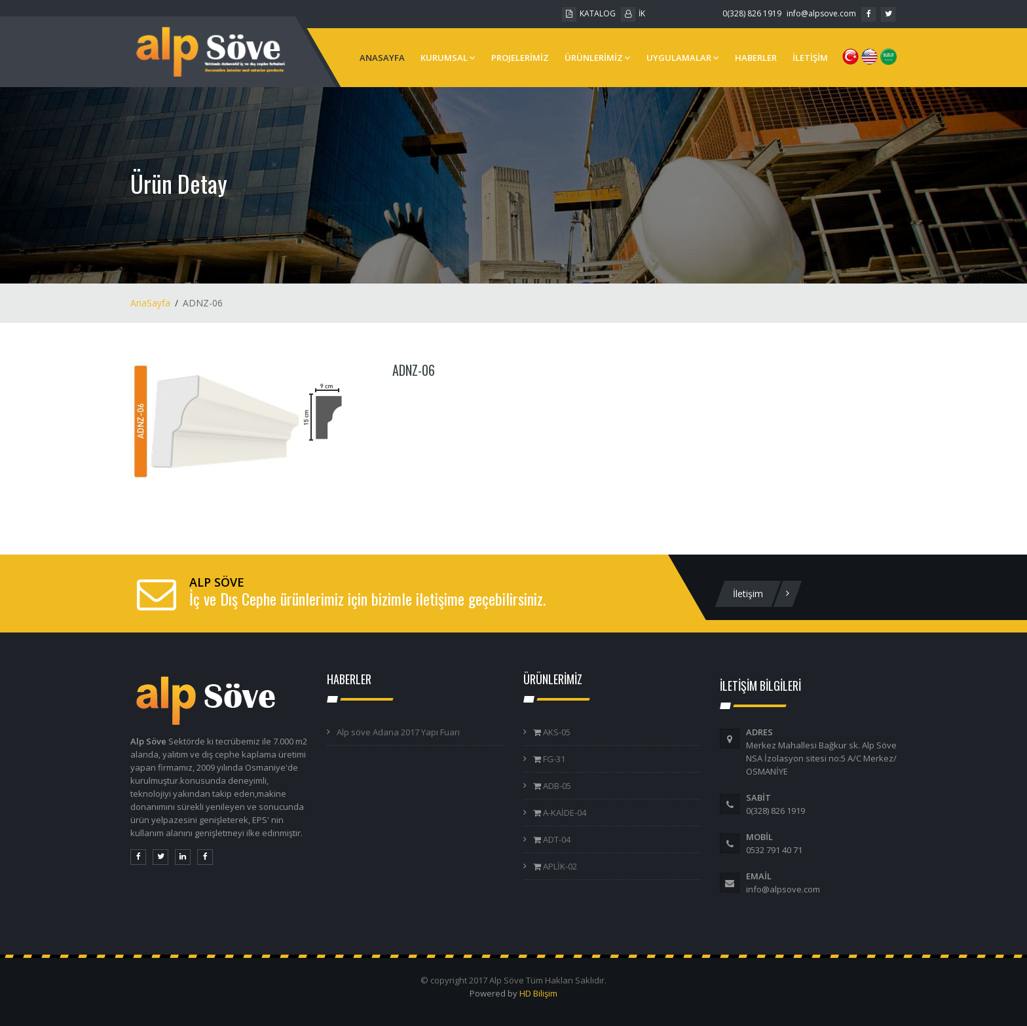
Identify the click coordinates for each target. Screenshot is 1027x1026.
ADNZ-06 (413, 370)
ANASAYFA (382, 58)
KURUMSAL (448, 58)
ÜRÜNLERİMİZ (598, 58)
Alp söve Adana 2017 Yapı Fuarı (398, 732)
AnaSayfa (150, 303)
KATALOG (589, 13)
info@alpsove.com (821, 13)
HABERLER (756, 58)
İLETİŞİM (810, 58)
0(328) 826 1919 (751, 13)
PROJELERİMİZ (520, 58)
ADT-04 (555, 839)
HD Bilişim (538, 993)
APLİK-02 (559, 866)
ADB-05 (556, 786)
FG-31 (553, 759)
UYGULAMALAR (682, 58)
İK (633, 13)
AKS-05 (555, 732)
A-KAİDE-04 (563, 812)
